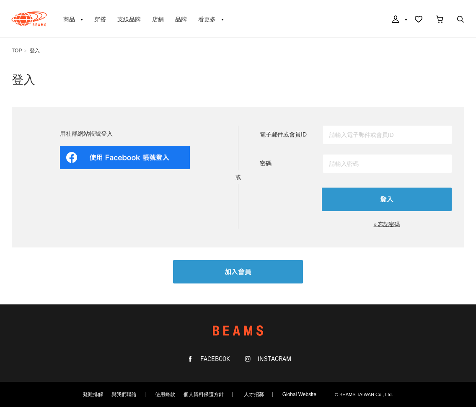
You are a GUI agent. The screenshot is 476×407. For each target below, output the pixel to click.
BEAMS (29, 18)
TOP (17, 51)
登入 (35, 51)
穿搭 (100, 19)
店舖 (158, 19)
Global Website (299, 394)
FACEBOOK (214, 359)
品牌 (181, 19)
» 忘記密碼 (387, 224)
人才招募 (254, 394)
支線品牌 (129, 19)
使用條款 (165, 394)
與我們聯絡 (124, 394)
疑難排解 (93, 394)
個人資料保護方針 (204, 394)
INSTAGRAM (273, 359)
